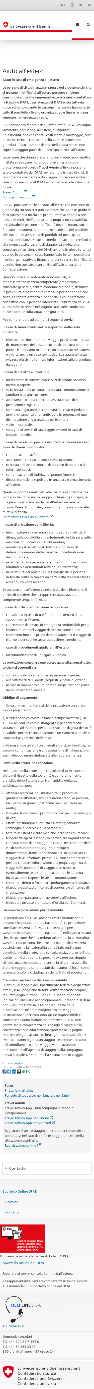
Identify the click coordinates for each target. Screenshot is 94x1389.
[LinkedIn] (14, 1054)
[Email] (28, 1054)
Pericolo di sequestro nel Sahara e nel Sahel (37, 1079)
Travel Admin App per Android (30, 1106)
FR (80, 5)
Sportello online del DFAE (24, 1246)
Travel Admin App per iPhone (29, 1101)
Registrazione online (23, 1129)
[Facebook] (5, 1054)
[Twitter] (9, 1054)
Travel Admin (15, 175)
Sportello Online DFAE (20, 1174)
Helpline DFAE (15, 1309)
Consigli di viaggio (19, 180)
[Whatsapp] (24, 1054)
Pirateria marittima (19, 1074)
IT (71, 5)
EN (89, 5)
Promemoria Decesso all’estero (28, 500)
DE (63, 5)
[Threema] (19, 1054)
